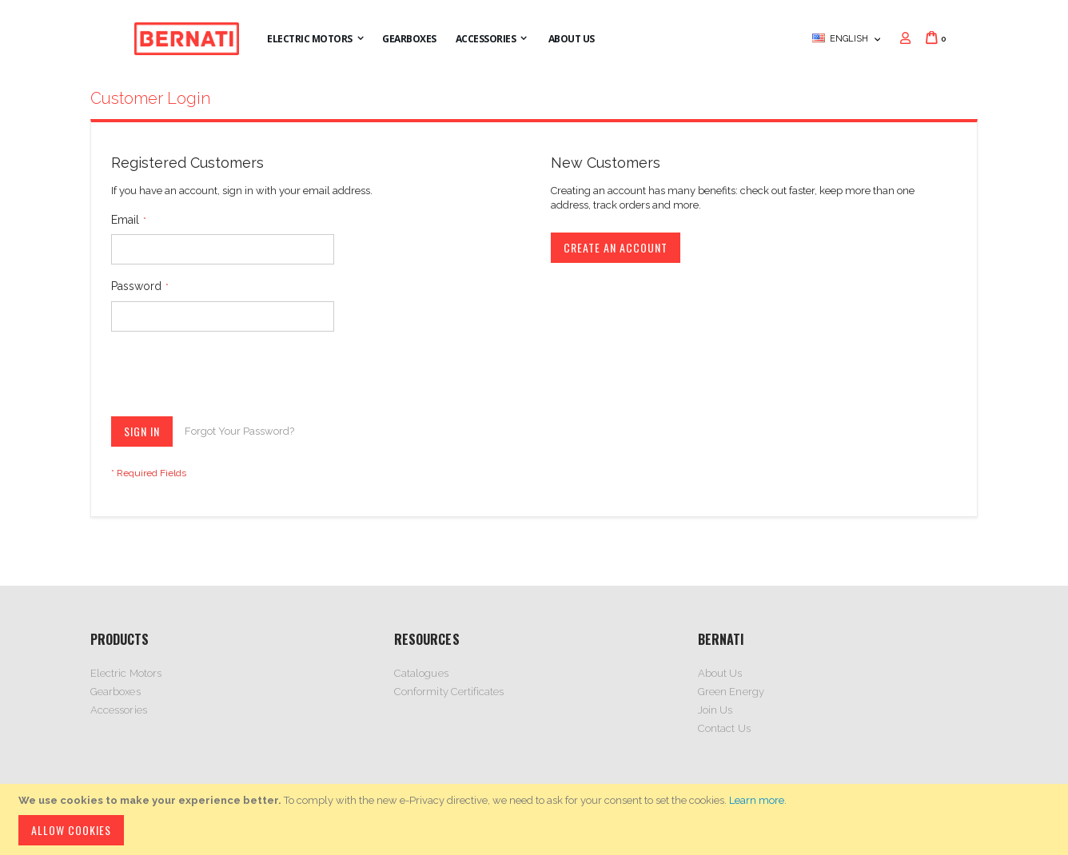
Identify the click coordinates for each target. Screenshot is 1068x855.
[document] (536, 819)
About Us (720, 673)
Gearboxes (115, 692)
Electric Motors (125, 673)
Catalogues (421, 673)
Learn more (756, 800)
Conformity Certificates (449, 692)
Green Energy (731, 692)
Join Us (715, 710)
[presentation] (232, 377)
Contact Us (724, 728)
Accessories (118, 710)
